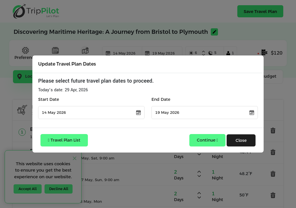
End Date (160, 99)
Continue (207, 140)
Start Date (48, 99)
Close (241, 140)
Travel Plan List (64, 140)
